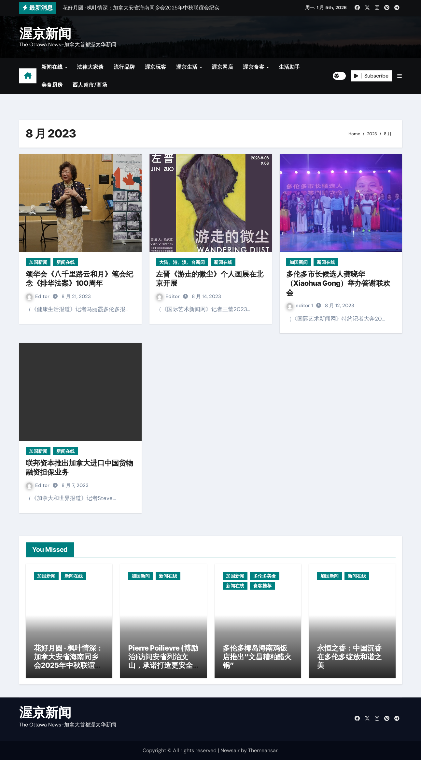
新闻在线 (52, 67)
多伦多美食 (264, 576)
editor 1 (300, 305)
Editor (38, 296)
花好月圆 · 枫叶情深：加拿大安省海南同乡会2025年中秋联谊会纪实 (68, 661)
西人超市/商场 (90, 84)
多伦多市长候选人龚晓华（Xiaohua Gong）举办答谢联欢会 (338, 283)
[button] (399, 76)
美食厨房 (52, 84)
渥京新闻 (45, 33)
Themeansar (262, 750)
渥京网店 (222, 67)
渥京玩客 (155, 67)
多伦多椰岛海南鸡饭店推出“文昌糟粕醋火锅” (257, 656)
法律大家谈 (90, 67)
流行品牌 (124, 67)
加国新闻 (38, 262)
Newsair (230, 750)
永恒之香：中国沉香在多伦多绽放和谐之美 (349, 656)
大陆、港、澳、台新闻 (182, 262)
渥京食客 (254, 67)
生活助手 (289, 67)
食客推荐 (262, 586)
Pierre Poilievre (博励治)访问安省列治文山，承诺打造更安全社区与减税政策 (163, 661)
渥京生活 (187, 67)
